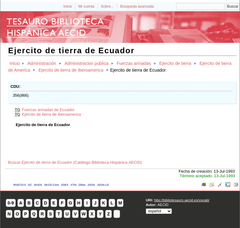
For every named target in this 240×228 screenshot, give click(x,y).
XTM (73, 184)
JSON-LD (103, 184)
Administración (41, 63)
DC (30, 184)
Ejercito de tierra (175, 63)
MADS (38, 184)
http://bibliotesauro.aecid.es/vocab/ (181, 200)
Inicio (67, 6)
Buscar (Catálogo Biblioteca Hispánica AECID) (75, 162)
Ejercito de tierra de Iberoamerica (70, 70)
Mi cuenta (87, 6)
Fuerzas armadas (134, 63)
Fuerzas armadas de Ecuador (48, 109)
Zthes (82, 184)
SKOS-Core (51, 184)
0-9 (11, 202)
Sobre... (107, 6)
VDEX (64, 184)
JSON (91, 184)
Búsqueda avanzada (137, 6)
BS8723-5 (20, 184)
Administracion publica (86, 63)
